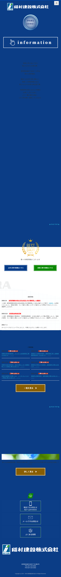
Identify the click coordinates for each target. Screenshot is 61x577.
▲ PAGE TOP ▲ (54, 224)
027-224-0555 (32, 566)
